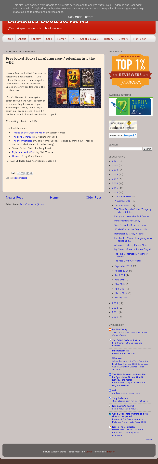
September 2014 (124, 266)
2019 (115, 169)
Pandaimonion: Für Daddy (127, 220)
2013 (115, 303)
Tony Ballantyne (120, 398)
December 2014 (123, 196)
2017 (115, 178)
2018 (115, 174)
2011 (115, 312)
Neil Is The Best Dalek (123, 426)
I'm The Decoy (119, 329)
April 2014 (121, 288)
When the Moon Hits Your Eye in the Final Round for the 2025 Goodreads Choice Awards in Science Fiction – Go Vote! (130, 365)
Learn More (74, 17)
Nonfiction (139, 39)
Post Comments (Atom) (32, 204)
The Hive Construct (23, 136)
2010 (115, 316)
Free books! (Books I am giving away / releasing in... (133, 239)
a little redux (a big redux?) (125, 408)
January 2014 (122, 297)
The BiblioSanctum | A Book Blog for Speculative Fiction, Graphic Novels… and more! (129, 377)
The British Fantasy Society (126, 340)
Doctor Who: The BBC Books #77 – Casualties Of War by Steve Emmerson (129, 432)
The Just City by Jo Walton (128, 260)
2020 (115, 165)
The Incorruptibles (22, 140)
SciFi (49, 39)
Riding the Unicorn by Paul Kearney (131, 216)
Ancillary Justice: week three (126, 393)
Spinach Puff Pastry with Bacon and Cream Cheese (129, 333)
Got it (89, 17)
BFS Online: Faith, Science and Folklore (127, 344)
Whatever (117, 358)
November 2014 (123, 200)
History (108, 39)
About (22, 39)
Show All (148, 439)
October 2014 (123, 205)
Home (9, 39)
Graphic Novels (89, 39)
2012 (115, 307)
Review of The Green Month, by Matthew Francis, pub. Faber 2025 (129, 420)
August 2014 (122, 270)
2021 (115, 160)
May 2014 (120, 284)
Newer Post (14, 197)
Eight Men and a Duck (24, 152)
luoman (88, 451)
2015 (115, 187)
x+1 (114, 390)
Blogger (110, 451)
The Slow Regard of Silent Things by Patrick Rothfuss (132, 210)
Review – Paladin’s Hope (124, 353)
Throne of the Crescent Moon (28, 132)
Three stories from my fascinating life (130, 400)
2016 (115, 183)
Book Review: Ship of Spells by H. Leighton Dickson (128, 384)
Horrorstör (18, 156)
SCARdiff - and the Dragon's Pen (131, 229)
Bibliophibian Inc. (120, 350)
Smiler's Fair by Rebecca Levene (130, 225)
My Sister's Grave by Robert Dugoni (132, 249)
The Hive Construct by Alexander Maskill (130, 255)
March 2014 (121, 293)
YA (73, 39)
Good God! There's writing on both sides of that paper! (130, 415)
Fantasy (36, 39)
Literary (123, 39)
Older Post (93, 197)
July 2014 (120, 275)
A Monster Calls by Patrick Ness (130, 244)
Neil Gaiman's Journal (123, 405)
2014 (115, 192)
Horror (61, 39)
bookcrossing (20, 177)
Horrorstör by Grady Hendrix (129, 233)
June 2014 (120, 279)
